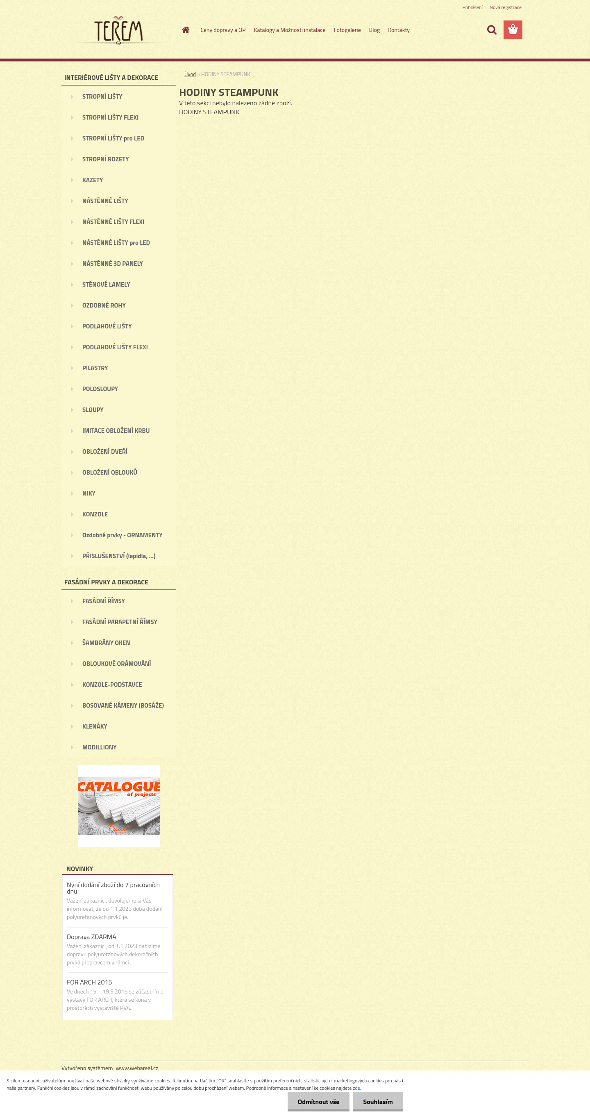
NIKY (88, 493)
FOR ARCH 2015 (89, 982)
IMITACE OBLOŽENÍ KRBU (116, 430)
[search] (491, 29)
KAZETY (92, 180)
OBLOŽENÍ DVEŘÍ (104, 451)
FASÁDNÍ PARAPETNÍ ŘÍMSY (119, 622)
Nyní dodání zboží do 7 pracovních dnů (113, 888)
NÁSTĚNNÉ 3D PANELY (112, 263)
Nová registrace (506, 7)
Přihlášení (473, 7)
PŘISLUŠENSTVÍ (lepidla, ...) (119, 556)
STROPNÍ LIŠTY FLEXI (110, 117)
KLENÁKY (94, 726)
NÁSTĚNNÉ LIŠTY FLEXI (113, 221)
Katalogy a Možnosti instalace (290, 29)
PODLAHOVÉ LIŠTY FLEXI (115, 347)
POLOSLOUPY (100, 389)
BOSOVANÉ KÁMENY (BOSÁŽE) (123, 705)
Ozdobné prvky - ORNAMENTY (122, 535)
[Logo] (117, 30)
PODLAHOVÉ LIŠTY (107, 326)
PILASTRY (95, 368)
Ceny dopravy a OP (223, 29)
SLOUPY (93, 409)
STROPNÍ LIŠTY (102, 96)
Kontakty (399, 29)
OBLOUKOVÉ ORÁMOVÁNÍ (116, 663)
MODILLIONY (99, 747)
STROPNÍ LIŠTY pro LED (113, 138)
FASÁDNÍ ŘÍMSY (103, 601)
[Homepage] (185, 29)
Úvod (190, 74)
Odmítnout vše (319, 1102)
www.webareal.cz (137, 1068)
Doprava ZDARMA (91, 936)
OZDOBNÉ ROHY (104, 305)
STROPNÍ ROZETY (105, 159)
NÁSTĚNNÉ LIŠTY (105, 201)
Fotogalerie (347, 29)
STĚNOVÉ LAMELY (106, 284)
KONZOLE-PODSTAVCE (112, 684)
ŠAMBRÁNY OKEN (106, 642)
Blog (374, 29)
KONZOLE (95, 514)
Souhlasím (378, 1102)
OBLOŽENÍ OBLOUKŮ (109, 472)
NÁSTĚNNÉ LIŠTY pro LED (116, 242)
